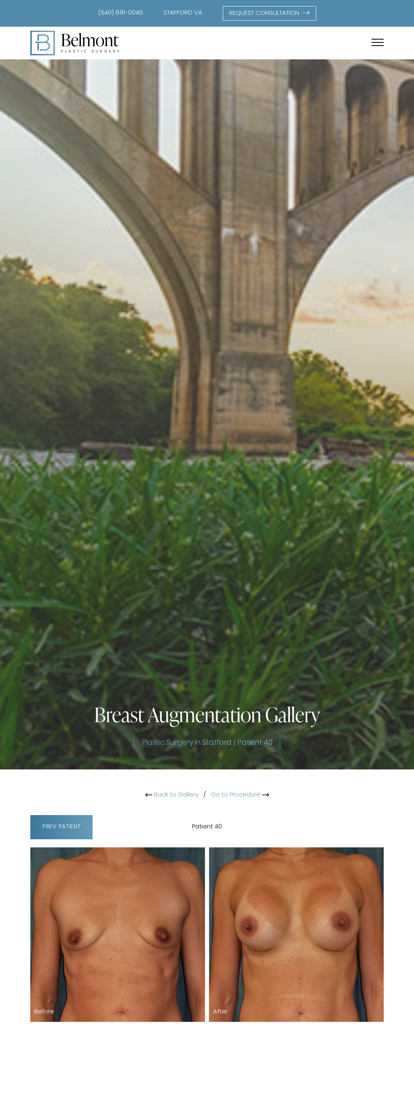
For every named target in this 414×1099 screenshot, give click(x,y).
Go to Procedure (240, 795)
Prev (61, 827)
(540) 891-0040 (120, 13)
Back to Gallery (172, 795)
